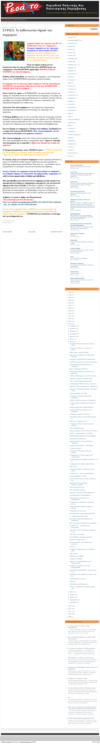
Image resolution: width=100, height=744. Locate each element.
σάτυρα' (70, 156)
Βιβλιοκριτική (71, 144)
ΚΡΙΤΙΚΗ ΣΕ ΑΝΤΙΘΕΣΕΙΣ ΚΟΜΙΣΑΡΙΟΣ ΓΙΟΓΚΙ (81, 718)
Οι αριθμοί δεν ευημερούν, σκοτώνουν (80, 414)
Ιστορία (70, 52)
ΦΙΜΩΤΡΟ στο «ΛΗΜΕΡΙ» (77, 556)
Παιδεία (70, 61)
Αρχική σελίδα (31, 231)
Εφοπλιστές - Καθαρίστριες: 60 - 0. (79, 421)
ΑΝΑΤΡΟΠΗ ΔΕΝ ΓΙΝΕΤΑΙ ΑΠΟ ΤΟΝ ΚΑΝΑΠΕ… (83, 436)
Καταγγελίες (71, 98)
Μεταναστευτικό (72, 64)
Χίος (69, 697)
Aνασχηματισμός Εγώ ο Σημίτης (78, 476)
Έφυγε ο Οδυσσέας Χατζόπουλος (79, 369)
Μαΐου (72, 592)
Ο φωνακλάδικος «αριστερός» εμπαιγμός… (81, 537)
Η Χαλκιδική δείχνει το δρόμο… (78, 579)
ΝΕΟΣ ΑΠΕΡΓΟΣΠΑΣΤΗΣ (77, 278)
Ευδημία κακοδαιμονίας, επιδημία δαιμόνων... (82, 407)
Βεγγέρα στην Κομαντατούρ (77, 539)
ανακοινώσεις (71, 95)
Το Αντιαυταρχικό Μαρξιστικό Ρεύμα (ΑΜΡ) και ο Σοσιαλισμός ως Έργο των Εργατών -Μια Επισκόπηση (82, 175)
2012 (69, 608)
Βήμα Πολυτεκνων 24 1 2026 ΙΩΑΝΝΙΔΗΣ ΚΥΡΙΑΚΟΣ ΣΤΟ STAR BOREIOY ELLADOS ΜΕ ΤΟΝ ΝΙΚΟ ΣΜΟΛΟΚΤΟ (81, 217)
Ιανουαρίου (73, 602)
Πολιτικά (70, 37)
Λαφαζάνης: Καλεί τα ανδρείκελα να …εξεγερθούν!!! (84, 386)
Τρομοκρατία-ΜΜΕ (73, 40)
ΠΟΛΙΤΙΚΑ (71, 128)
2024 (69, 297)
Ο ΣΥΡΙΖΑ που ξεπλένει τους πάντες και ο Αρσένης (83, 362)
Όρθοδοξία (71, 140)
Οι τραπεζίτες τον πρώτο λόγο (78, 511)
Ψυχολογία (71, 89)
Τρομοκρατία (71, 110)
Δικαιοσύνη (71, 122)
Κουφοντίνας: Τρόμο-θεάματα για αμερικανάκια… (83, 359)
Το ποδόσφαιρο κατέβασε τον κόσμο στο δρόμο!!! (83, 384)
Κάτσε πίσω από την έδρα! (77, 534)
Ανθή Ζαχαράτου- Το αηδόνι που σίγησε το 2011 (81, 658)
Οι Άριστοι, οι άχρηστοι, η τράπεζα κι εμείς (81, 378)
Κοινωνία (70, 67)
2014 (69, 324)
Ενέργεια (70, 86)
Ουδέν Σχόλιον (74, 271)
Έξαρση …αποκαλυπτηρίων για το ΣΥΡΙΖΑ (81, 433)
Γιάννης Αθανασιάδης (76, 165)
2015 (69, 321)
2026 (69, 292)
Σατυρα (70, 138)
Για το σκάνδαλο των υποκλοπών (78, 258)
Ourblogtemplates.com (26, 742)
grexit (72, 256)
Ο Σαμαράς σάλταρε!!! (76, 448)
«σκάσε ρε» (73, 546)
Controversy (73, 172)
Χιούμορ (70, 55)
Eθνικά (70, 113)
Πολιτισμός (71, 43)
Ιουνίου (72, 341)
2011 (69, 611)
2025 (69, 295)
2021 (69, 305)
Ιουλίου (72, 339)
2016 (69, 318)
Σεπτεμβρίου (73, 334)
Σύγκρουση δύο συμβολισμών (78, 438)
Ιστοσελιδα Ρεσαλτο (19, 19)
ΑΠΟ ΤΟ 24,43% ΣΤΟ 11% (77, 487)
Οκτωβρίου (73, 331)
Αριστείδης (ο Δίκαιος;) (77, 263)
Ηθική (69, 116)
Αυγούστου (73, 336)
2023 (69, 300)
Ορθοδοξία (71, 58)
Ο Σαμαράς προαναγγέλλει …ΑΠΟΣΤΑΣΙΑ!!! (81, 445)
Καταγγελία (71, 107)
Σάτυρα (70, 77)
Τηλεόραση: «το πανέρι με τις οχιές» (78, 678)
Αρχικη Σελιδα (6, 19)
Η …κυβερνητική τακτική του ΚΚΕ (79, 516)
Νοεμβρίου (73, 328)
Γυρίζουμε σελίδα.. (75, 273)
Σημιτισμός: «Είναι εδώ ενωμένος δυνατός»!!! (82, 492)
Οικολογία (70, 92)
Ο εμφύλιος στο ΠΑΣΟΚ (76, 559)
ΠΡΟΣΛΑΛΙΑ (73, 240)
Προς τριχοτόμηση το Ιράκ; (77, 428)
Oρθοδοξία (71, 131)
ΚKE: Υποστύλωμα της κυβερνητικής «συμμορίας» (83, 523)
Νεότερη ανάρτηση (7, 231)
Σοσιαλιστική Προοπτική (77, 191)
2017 (69, 316)
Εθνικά (70, 49)
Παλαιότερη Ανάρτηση (56, 231)
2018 (69, 313)
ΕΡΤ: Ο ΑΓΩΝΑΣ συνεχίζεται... (78, 490)
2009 (69, 616)
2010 (69, 614)
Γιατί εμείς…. (73, 235)
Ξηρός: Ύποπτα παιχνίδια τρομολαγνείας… (81, 381)
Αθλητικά (70, 70)
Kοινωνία (70, 104)
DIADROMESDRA (75, 214)
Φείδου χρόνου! (74, 553)
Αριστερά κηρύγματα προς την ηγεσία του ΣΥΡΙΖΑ (83, 430)
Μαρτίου (72, 597)
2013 (69, 606)
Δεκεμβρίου (73, 326)
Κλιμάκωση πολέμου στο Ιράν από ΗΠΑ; (80, 166)
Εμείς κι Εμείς (73, 466)
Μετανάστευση (72, 153)
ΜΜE (69, 125)
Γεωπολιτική (71, 74)
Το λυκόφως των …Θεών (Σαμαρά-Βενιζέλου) (82, 473)
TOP (98, 742)
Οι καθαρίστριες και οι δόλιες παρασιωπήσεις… (82, 464)
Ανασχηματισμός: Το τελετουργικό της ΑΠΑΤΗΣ (82, 513)
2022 (69, 303)
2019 (69, 311)
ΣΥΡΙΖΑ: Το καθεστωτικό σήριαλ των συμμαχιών (83, 400)
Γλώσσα (70, 147)
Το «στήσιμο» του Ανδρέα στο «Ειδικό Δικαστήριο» (81, 648)
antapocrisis (73, 181)
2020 (69, 308)
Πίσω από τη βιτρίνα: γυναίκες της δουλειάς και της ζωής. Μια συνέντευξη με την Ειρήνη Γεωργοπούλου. (82, 185)
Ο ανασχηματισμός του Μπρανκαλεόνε (80, 495)
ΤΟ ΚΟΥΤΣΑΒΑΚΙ (75, 248)
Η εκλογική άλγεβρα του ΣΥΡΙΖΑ (78, 393)
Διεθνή (70, 46)
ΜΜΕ (69, 83)
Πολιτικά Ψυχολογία (73, 134)
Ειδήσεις (70, 101)
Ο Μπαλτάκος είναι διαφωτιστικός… (79, 584)
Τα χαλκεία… (73, 581)
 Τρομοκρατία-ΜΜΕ (73, 119)
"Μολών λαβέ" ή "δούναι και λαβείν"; (79, 352)
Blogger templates (7, 742)
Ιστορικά (70, 150)
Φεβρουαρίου (73, 600)
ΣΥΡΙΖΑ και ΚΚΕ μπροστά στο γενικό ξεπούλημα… (83, 376)
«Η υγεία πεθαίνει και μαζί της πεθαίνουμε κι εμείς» (82, 688)
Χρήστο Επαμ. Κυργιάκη (77, 233)
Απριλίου (72, 594)
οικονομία (70, 80)
